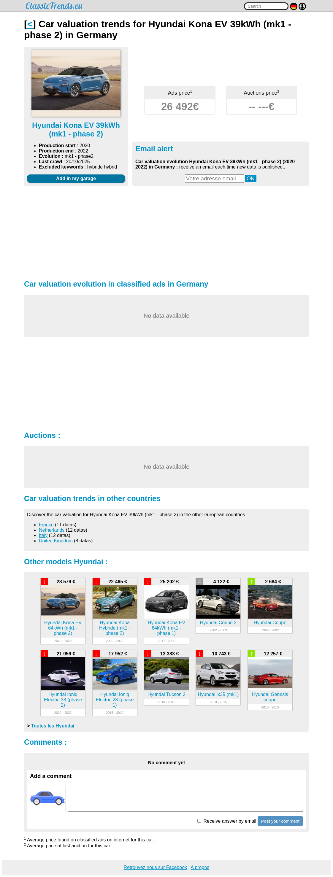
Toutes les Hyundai (52, 725)
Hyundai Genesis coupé (270, 697)
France (46, 524)
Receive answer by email (226, 821)
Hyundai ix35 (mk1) (218, 694)
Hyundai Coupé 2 (218, 622)
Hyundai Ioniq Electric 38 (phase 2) (63, 700)
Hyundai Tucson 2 (166, 694)
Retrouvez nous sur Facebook (155, 867)
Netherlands (51, 530)
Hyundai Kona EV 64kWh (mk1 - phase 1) (166, 628)
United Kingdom (56, 540)
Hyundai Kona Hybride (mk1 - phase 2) (114, 628)
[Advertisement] (166, 232)
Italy (43, 535)
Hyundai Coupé (270, 622)
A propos (200, 867)
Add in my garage (76, 178)
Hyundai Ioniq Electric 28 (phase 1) (115, 700)
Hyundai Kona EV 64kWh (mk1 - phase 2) (63, 628)
